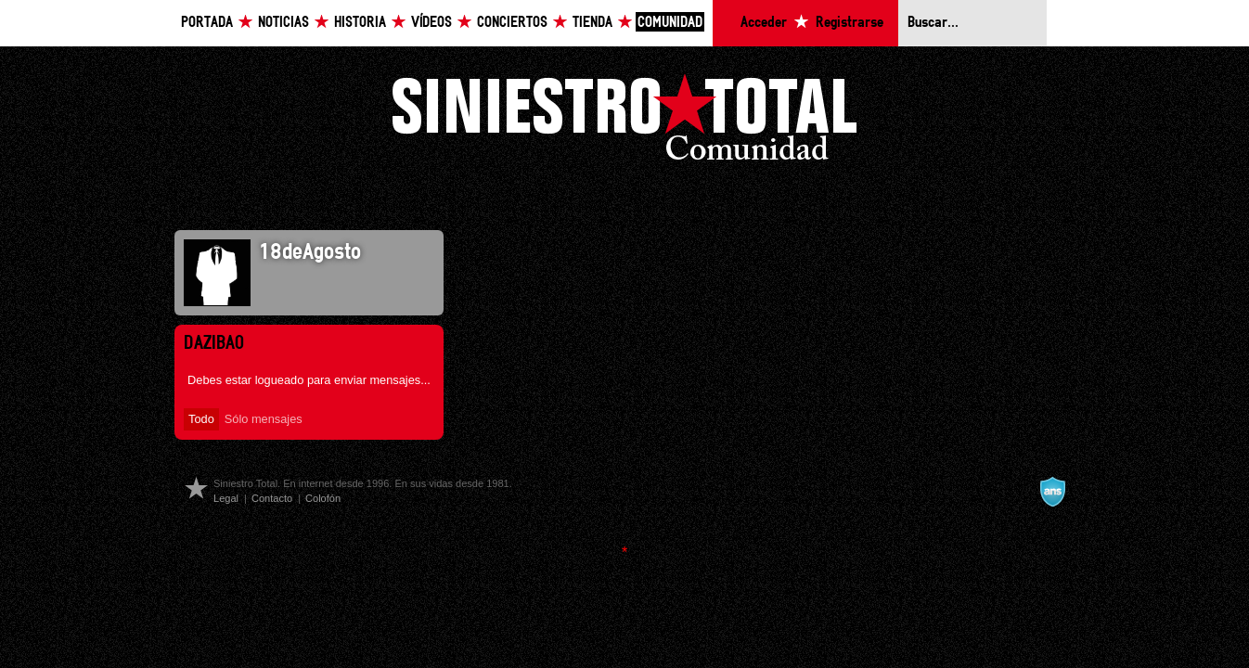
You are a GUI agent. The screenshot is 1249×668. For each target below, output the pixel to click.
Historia (360, 23)
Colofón (323, 498)
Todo (201, 419)
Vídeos (431, 23)
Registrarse (849, 23)
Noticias (283, 23)
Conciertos (512, 23)
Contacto (271, 498)
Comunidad (669, 23)
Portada (207, 23)
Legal (225, 498)
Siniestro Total (624, 122)
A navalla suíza (1052, 492)
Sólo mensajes (264, 419)
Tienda (592, 23)
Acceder (763, 23)
